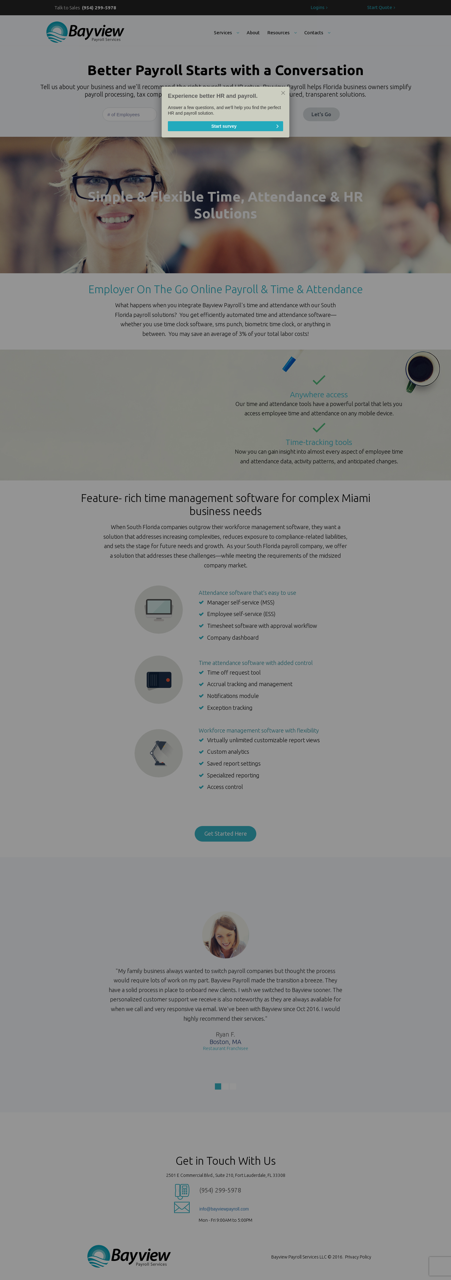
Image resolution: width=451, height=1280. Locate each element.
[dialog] (225, 112)
